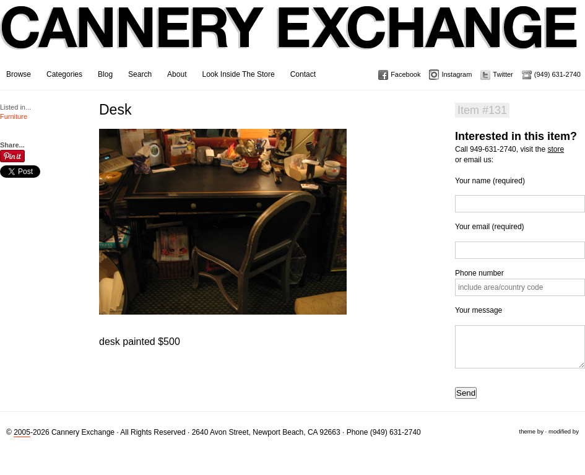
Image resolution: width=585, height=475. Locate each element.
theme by (531, 431)
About (176, 74)
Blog (105, 74)
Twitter (503, 74)
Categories (64, 74)
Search (140, 74)
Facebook (405, 74)
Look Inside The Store (238, 74)
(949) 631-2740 (557, 74)
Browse (18, 74)
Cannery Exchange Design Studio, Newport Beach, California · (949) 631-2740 (289, 37)
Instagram (456, 74)
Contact (303, 74)
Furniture (13, 116)
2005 (22, 432)
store (555, 149)
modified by (563, 431)
